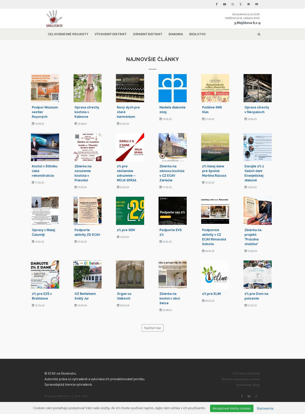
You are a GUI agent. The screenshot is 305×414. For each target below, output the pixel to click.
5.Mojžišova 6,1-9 (247, 23)
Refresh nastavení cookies (241, 379)
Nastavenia (265, 408)
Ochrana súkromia (246, 373)
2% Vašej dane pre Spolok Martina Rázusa (214, 170)
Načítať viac (152, 328)
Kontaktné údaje (248, 385)
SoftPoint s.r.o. (65, 396)
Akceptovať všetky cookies (232, 408)
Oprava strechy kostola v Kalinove (86, 112)
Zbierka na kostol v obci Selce (170, 298)
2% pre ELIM (211, 294)
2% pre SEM (126, 230)
